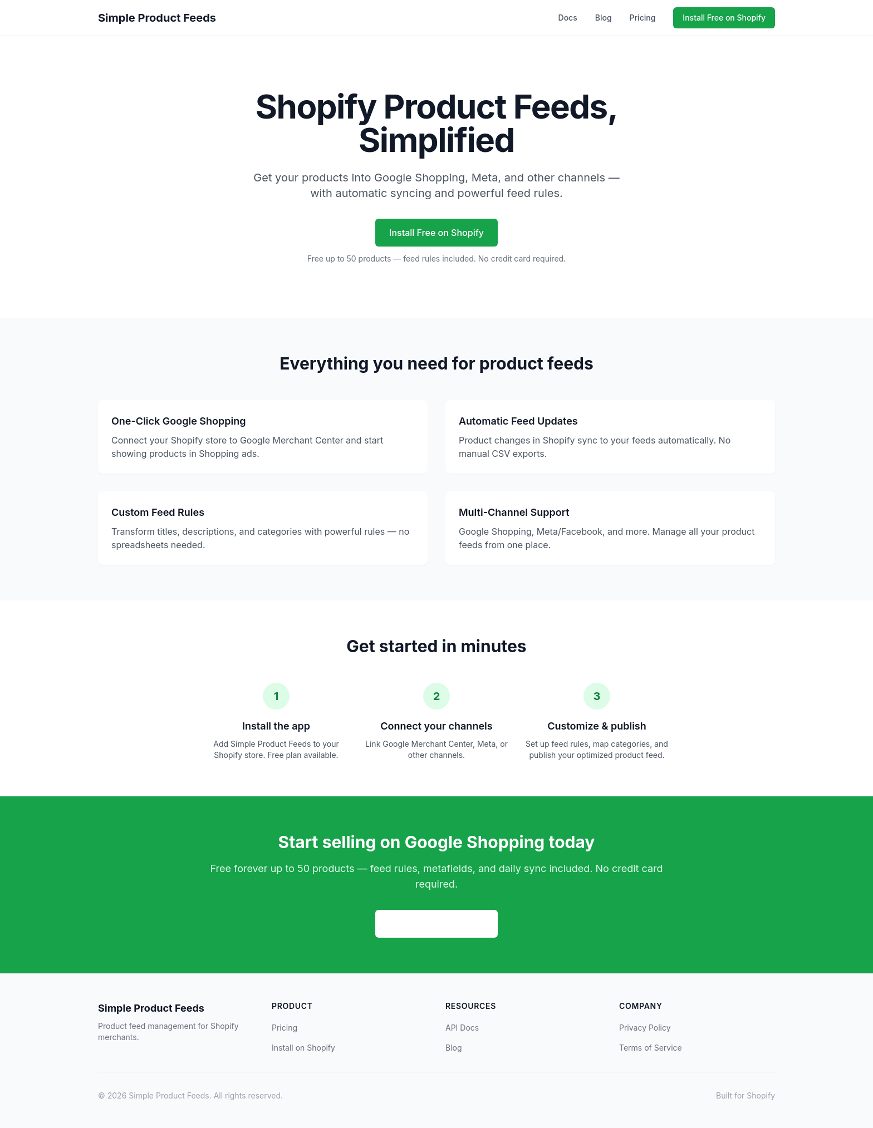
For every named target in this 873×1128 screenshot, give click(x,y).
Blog (603, 17)
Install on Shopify (303, 1047)
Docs (567, 17)
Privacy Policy (645, 1027)
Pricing (643, 17)
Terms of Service (650, 1047)
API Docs (462, 1027)
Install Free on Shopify (724, 17)
